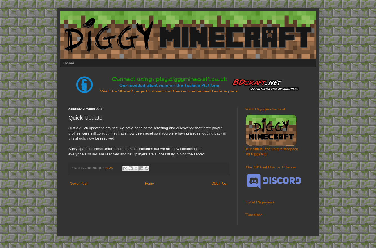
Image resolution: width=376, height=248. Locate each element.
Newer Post (78, 184)
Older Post (219, 184)
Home (68, 63)
